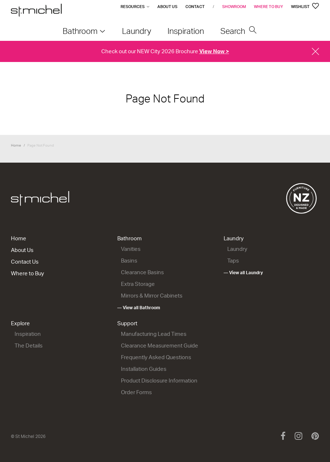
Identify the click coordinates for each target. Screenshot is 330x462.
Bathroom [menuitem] (80, 31)
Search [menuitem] (238, 31)
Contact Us (25, 261)
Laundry (234, 238)
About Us (167, 6)
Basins (129, 260)
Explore (20, 323)
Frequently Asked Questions (156, 357)
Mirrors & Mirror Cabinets (151, 295)
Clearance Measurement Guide (159, 345)
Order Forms (136, 392)
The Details (29, 345)
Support (127, 323)
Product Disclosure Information (159, 380)
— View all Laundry (243, 272)
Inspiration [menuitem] (186, 31)
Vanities (131, 248)
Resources (133, 6)
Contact (195, 6)
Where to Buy (268, 6)
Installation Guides (143, 368)
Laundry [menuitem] (136, 31)
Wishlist (305, 6)
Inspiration (28, 333)
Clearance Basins (142, 272)
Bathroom (129, 238)
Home (16, 145)
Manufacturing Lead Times (153, 333)
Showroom (234, 6)
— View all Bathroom (138, 307)
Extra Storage (138, 283)
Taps (233, 260)
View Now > (214, 51)
